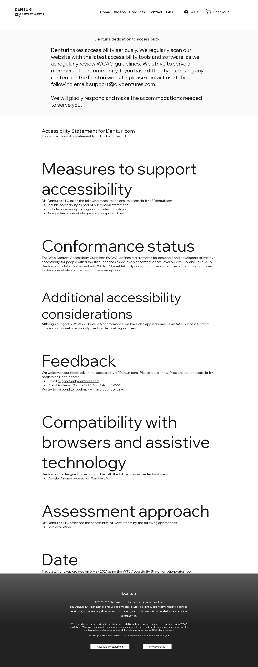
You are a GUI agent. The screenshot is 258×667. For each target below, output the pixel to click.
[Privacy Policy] (157, 646)
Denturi (129, 593)
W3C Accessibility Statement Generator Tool (157, 571)
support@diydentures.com (122, 84)
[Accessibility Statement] (109, 646)
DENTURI (23, 9)
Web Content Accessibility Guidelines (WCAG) (83, 258)
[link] (219, 12)
